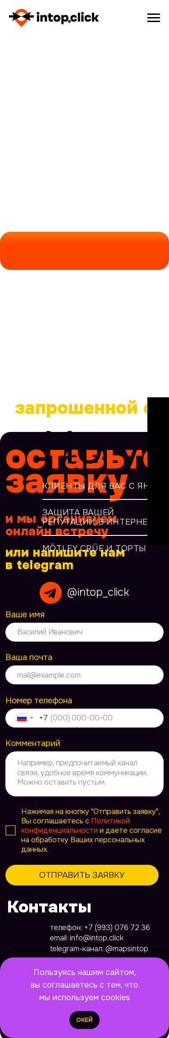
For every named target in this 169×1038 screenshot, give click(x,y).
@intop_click (98, 592)
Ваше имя (25, 614)
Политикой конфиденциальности (75, 825)
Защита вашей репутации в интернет (98, 517)
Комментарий (32, 743)
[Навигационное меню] (153, 17)
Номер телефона (38, 700)
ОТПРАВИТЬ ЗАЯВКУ (81, 875)
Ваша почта (28, 657)
